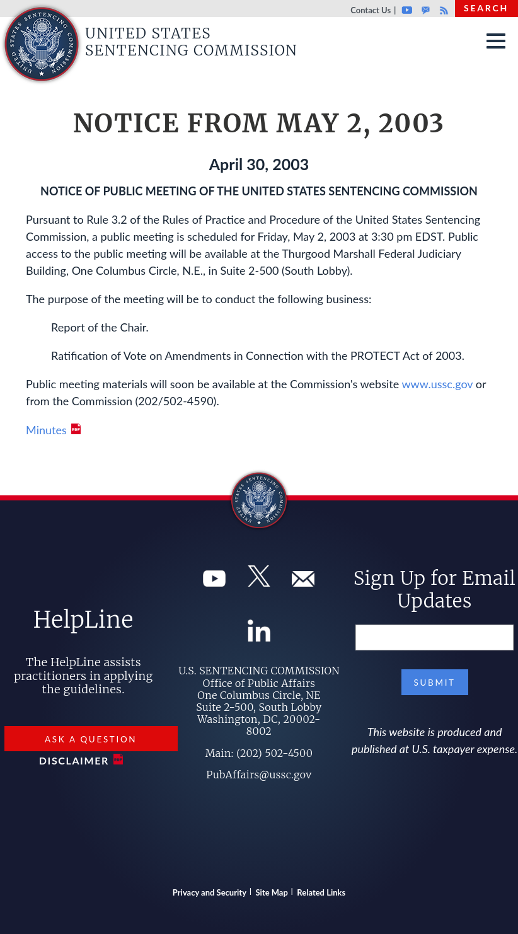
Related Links (321, 892)
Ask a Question (91, 739)
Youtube (407, 10)
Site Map (272, 892)
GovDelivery (426, 10)
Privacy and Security (209, 892)
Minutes (46, 430)
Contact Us (370, 10)
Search (486, 8)
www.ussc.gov (437, 384)
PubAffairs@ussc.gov (258, 774)
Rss (442, 10)
